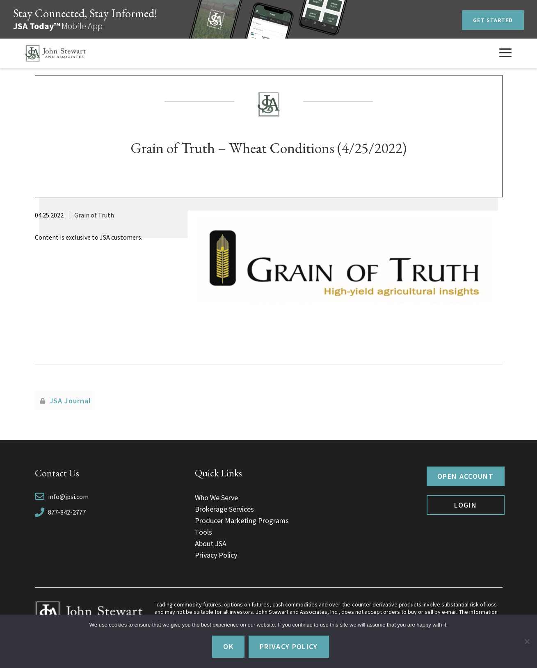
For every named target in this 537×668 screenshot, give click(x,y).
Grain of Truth (94, 215)
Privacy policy (289, 646)
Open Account (465, 476)
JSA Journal (70, 400)
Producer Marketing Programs (242, 520)
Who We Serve (216, 497)
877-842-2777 (67, 512)
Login (465, 505)
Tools (203, 532)
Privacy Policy (216, 555)
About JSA (210, 543)
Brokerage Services (224, 509)
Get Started (493, 20)
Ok (228, 646)
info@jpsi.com (68, 496)
